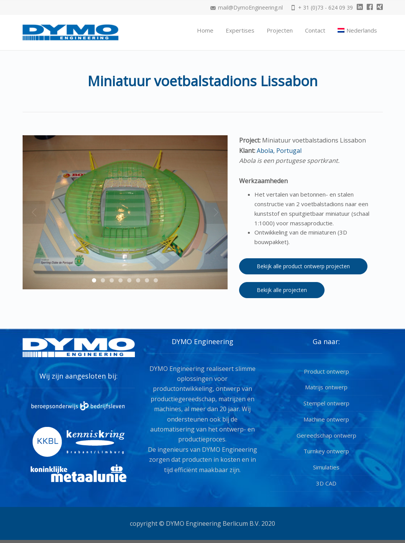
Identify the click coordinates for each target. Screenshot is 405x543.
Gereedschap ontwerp (326, 435)
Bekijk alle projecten (282, 290)
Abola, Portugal (278, 150)
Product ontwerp (326, 371)
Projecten (280, 30)
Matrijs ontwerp (326, 387)
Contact (315, 30)
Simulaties (326, 467)
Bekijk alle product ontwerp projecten (303, 266)
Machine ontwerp (326, 419)
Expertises (240, 30)
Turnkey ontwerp (326, 451)
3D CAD (326, 483)
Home (205, 30)
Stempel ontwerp (326, 403)
